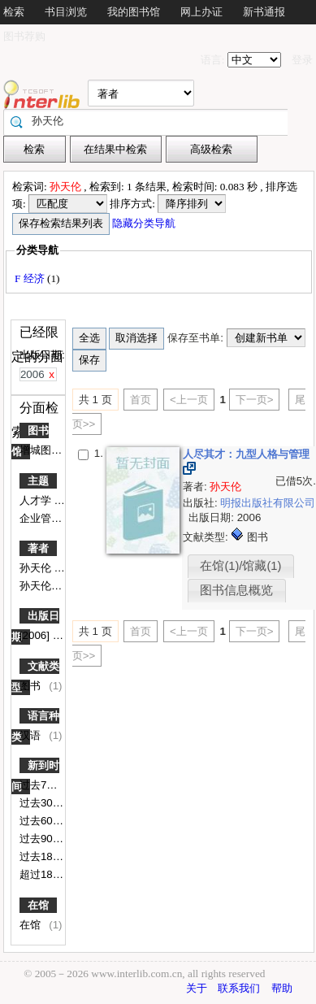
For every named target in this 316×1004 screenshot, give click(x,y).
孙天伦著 (42, 586)
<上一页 (189, 399)
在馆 (38, 905)
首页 (140, 399)
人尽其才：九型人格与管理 (246, 454)
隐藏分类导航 (145, 223)
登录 (302, 60)
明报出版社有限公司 (267, 503)
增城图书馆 (47, 450)
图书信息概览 (236, 590)
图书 (31, 686)
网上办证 (201, 12)
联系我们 (239, 988)
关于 (196, 988)
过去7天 (39, 785)
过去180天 (45, 856)
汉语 (31, 735)
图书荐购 (24, 36)
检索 (13, 12)
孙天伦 (36, 568)
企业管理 (42, 518)
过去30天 (43, 803)
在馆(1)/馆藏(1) (240, 565)
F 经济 (31, 278)
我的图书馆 (133, 12)
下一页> (255, 399)
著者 (38, 548)
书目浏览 (66, 12)
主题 (38, 481)
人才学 (36, 500)
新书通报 (264, 12)
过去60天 (43, 821)
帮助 (281, 988)
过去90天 (43, 838)
